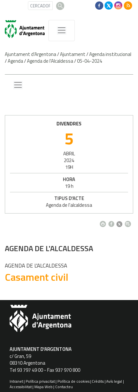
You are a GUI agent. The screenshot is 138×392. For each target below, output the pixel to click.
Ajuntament (72, 54)
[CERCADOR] (40, 5)
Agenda (15, 61)
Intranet (16, 381)
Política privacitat (40, 381)
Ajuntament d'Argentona (30, 54)
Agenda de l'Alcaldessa (50, 61)
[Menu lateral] (18, 85)
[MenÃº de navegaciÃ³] (61, 30)
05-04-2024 (89, 61)
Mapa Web (43, 387)
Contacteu (64, 387)
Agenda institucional (110, 54)
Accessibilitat (21, 387)
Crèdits (98, 381)
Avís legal (114, 381)
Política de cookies (73, 381)
